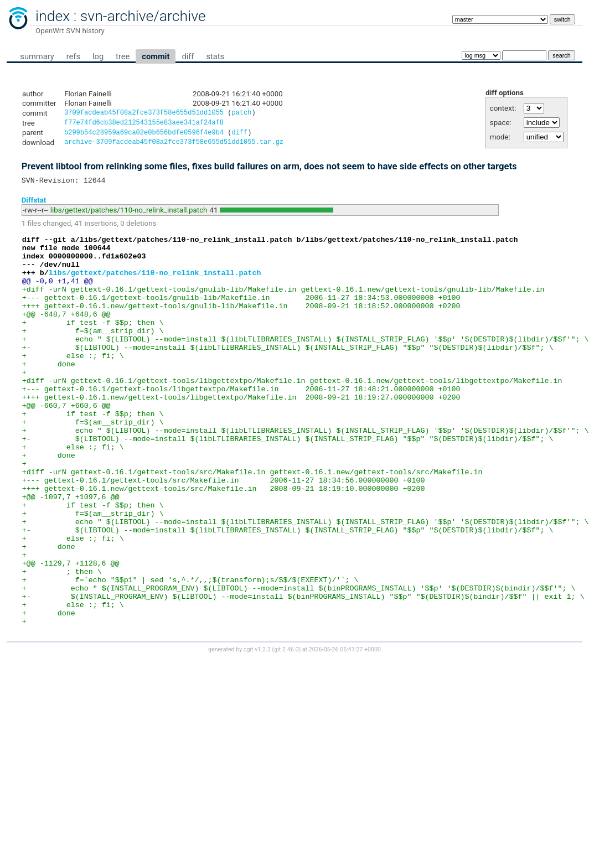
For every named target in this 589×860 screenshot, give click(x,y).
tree (123, 56)
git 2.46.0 (286, 732)
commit (155, 56)
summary (37, 56)
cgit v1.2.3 (257, 732)
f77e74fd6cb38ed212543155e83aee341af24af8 (144, 124)
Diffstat (34, 205)
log (98, 56)
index (52, 16)
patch (241, 113)
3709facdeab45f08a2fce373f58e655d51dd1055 (144, 113)
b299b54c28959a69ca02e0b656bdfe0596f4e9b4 (144, 135)
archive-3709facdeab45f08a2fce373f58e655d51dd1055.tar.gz (173, 146)
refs (73, 56)
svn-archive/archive (143, 16)
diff (188, 56)
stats (215, 56)
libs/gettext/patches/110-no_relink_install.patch (129, 215)
